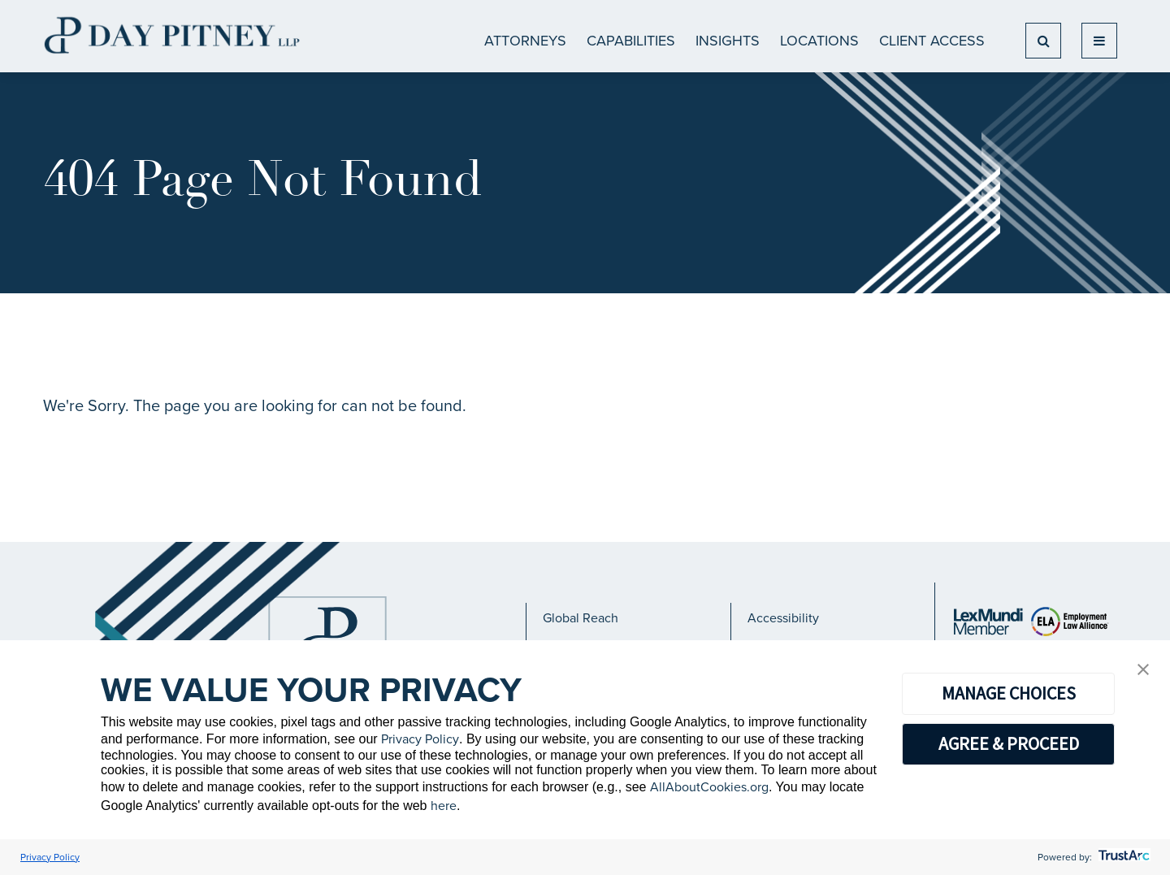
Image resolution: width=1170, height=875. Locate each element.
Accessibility (783, 618)
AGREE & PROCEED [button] (1008, 743)
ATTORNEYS (525, 40)
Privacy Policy (420, 739)
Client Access (932, 40)
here (444, 805)
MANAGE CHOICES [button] (1009, 693)
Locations (819, 40)
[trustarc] (1122, 857)
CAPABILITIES (631, 40)
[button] (1143, 671)
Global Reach (580, 618)
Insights (728, 40)
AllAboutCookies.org (709, 787)
